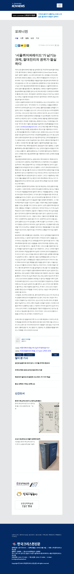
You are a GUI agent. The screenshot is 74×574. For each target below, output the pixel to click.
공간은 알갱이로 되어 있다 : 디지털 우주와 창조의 (32, 366)
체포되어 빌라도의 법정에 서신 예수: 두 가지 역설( (32, 380)
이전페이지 (29, 358)
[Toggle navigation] (59, 5)
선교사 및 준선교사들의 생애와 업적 (27, 442)
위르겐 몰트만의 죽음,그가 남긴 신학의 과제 (35, 354)
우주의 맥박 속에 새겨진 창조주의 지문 (28, 373)
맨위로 (19, 358)
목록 (55, 358)
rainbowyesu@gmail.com (29, 130)
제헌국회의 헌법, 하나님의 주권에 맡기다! (35, 351)
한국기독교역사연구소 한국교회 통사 (28, 404)
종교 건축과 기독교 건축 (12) (25, 387)
